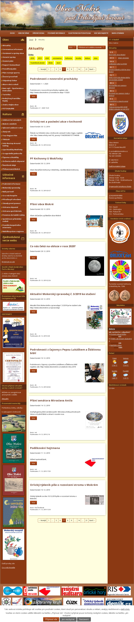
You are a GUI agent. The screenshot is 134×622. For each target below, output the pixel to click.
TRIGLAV (6, 139)
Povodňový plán (9, 69)
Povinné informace (56, 33)
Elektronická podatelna (79, 33)
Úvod (12, 33)
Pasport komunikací (11, 65)
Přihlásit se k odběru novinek (91, 47)
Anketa (112, 329)
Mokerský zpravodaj (11, 188)
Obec (5, 39)
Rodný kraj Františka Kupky (11, 99)
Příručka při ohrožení (11, 199)
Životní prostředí (10, 76)
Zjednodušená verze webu (11, 238)
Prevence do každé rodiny (13, 215)
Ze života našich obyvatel (13, 161)
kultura (87, 58)
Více (33, 96)
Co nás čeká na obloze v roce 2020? (53, 246)
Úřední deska (38, 33)
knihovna (68, 58)
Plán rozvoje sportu (11, 73)
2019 (40, 58)
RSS (72, 47)
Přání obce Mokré (42, 204)
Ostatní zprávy (9, 57)
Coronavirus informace (12, 49)
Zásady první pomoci (11, 203)
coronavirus (57, 58)
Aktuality (6, 45)
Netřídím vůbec (116, 345)
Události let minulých (11, 120)
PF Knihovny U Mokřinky (46, 158)
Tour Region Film (9, 135)
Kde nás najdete (101, 33)
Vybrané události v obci (12, 128)
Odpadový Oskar (9, 80)
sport (59, 63)
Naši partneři (8, 191)
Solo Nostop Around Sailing (11, 144)
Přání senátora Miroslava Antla (51, 400)
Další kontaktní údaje (117, 166)
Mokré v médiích (9, 124)
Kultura (7, 114)
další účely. (125, 609)
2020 (47, 58)
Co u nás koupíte (9, 195)
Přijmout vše (51, 619)
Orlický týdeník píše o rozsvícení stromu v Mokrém (64, 485)
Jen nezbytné (68, 619)
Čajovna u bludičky (10, 157)
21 (86, 69)
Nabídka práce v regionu (13, 231)
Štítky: (31, 55)
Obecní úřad (23, 33)
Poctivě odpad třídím (118, 334)
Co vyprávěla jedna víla (12, 153)
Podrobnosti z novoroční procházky (54, 78)
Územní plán (7, 61)
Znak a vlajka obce (10, 104)
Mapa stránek (118, 33)
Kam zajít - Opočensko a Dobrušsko (12, 89)
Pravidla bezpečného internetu (11, 226)
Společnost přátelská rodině (11, 220)
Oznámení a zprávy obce (13, 53)
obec (96, 58)
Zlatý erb (6, 131)
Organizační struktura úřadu (120, 186)
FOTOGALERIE (8, 108)
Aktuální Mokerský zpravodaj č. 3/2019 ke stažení (63, 294)
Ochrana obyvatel (10, 207)
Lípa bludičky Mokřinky (12, 149)
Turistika (6, 94)
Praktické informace (11, 184)
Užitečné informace (8, 176)
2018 (32, 58)
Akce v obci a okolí (10, 84)
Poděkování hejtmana (45, 448)
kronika (78, 58)
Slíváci (50, 63)
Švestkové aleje (9, 165)
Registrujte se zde (8, 262)
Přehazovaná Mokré (11, 169)
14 (79, 69)
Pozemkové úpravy (38, 63)
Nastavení (84, 619)
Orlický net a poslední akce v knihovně (56, 121)
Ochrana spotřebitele (12, 211)
